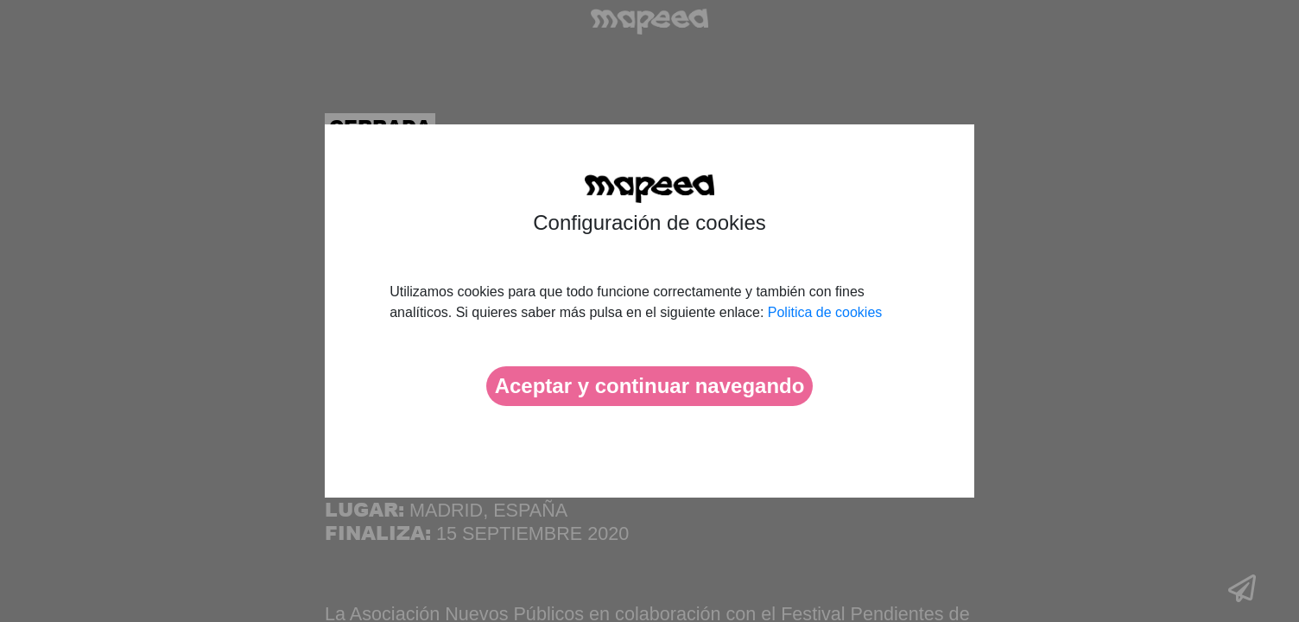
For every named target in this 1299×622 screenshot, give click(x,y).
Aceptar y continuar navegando (650, 385)
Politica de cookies (825, 312)
